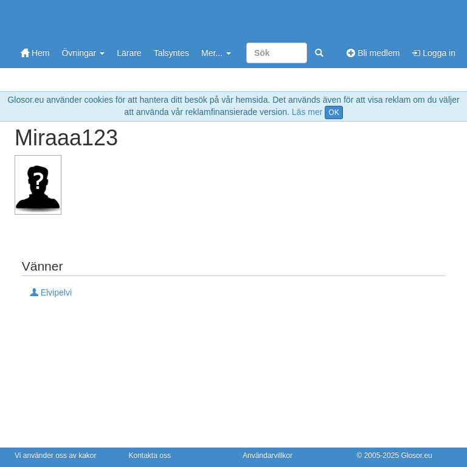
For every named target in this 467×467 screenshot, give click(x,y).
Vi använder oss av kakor (56, 455)
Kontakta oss (150, 455)
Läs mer (307, 112)
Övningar (83, 53)
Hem (35, 53)
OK (333, 112)
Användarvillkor (267, 455)
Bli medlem (373, 53)
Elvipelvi (51, 292)
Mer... (216, 53)
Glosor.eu (416, 455)
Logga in (433, 53)
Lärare (129, 53)
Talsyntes (171, 53)
